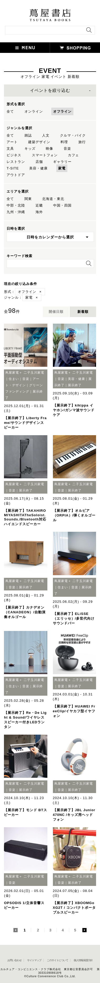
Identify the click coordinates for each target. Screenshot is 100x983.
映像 (49, 149)
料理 (64, 142)
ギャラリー (62, 162)
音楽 (67, 149)
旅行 (82, 142)
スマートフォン (45, 155)
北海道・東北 (53, 199)
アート (12, 142)
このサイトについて (57, 960)
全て (10, 111)
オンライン (33, 111)
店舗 (39, 162)
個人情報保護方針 (83, 960)
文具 (10, 149)
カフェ (73, 155)
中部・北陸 (16, 205)
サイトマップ (34, 960)
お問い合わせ (14, 960)
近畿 (39, 205)
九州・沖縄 (16, 212)
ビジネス (14, 155)
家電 (62, 168)
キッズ (30, 149)
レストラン (16, 162)
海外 (39, 212)
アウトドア (16, 175)
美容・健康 (38, 168)
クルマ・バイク (73, 135)
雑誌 (28, 135)
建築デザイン (39, 142)
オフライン (62, 111)
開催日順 (56, 312)
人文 (45, 135)
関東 (28, 199)
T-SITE (13, 168)
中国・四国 (62, 205)
